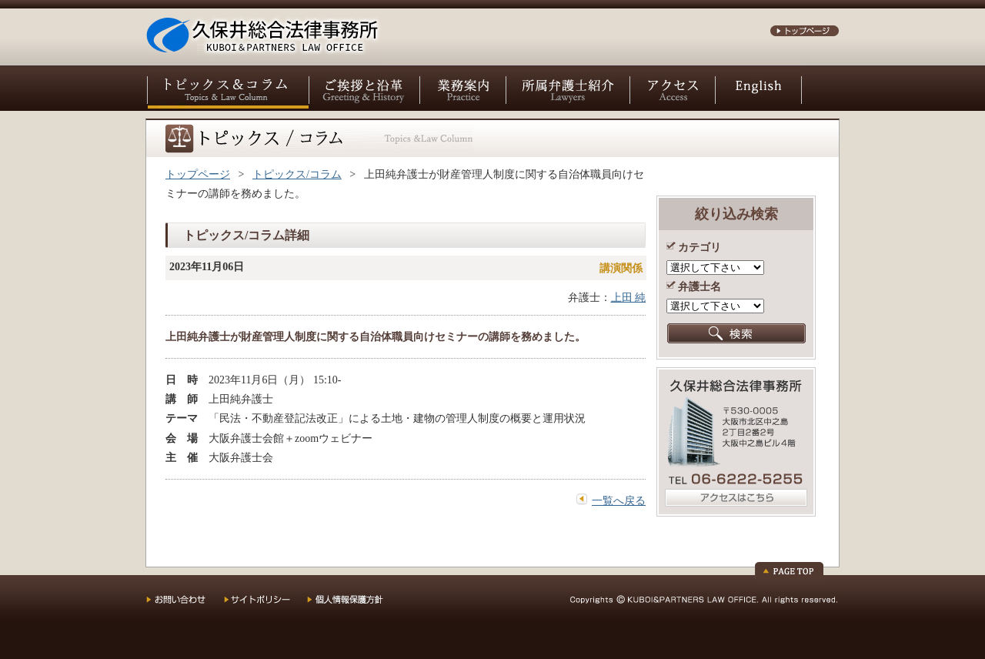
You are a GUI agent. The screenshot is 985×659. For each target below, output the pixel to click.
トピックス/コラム (297, 174)
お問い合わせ (185, 604)
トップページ (197, 174)
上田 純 (628, 297)
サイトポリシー (265, 604)
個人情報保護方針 (355, 604)
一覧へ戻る (619, 501)
